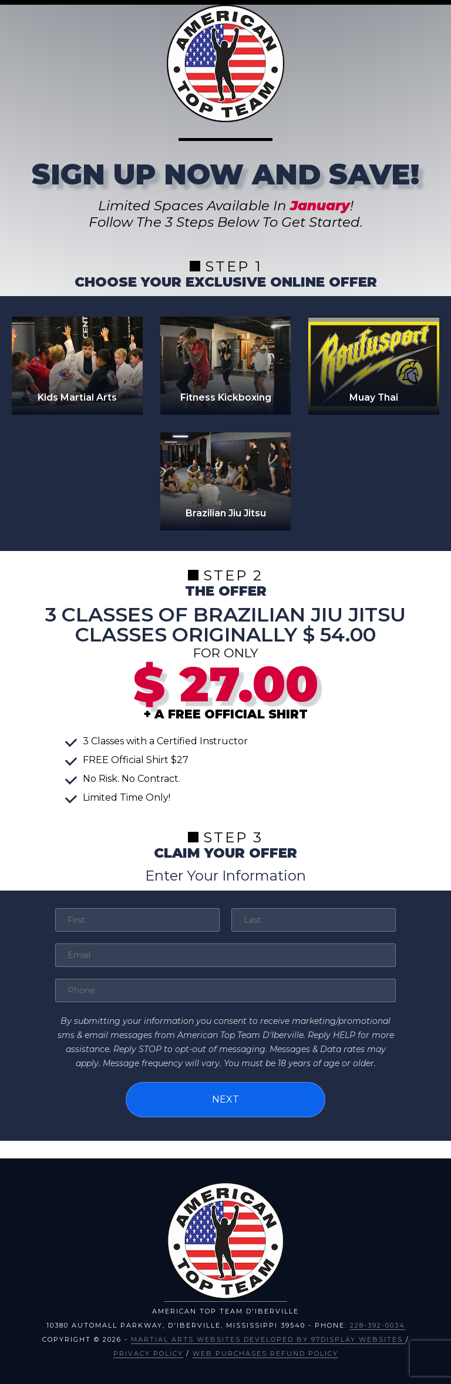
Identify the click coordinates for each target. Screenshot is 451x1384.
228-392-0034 (377, 1325)
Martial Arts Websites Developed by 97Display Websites (268, 1339)
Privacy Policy (148, 1353)
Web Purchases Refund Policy (265, 1353)
